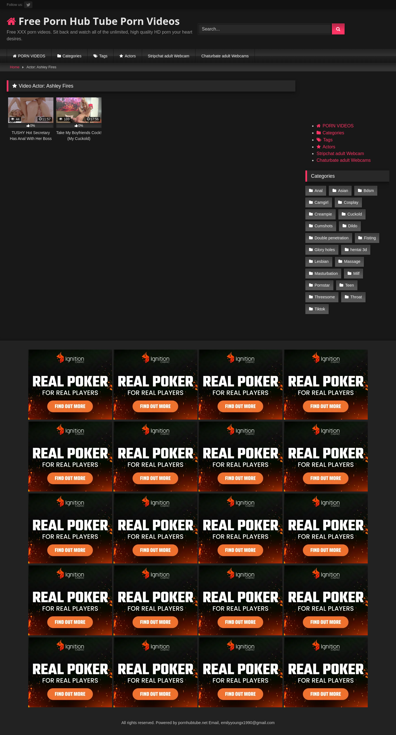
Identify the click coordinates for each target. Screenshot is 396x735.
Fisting (370, 238)
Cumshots (324, 226)
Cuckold (354, 214)
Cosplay (351, 202)
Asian (343, 190)
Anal (319, 190)
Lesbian (322, 261)
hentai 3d (358, 249)
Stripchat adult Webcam (168, 56)
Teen (349, 285)
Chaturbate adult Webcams (225, 56)
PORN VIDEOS (31, 56)
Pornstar (322, 285)
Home (15, 67)
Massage (352, 261)
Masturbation (326, 273)
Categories (71, 56)
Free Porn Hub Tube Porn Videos (93, 21)
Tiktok (320, 309)
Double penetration (332, 238)
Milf (356, 273)
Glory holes (325, 249)
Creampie (323, 214)
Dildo (352, 226)
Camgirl (322, 202)
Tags (103, 56)
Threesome (325, 297)
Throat (356, 297)
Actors (130, 56)
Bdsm (369, 190)
